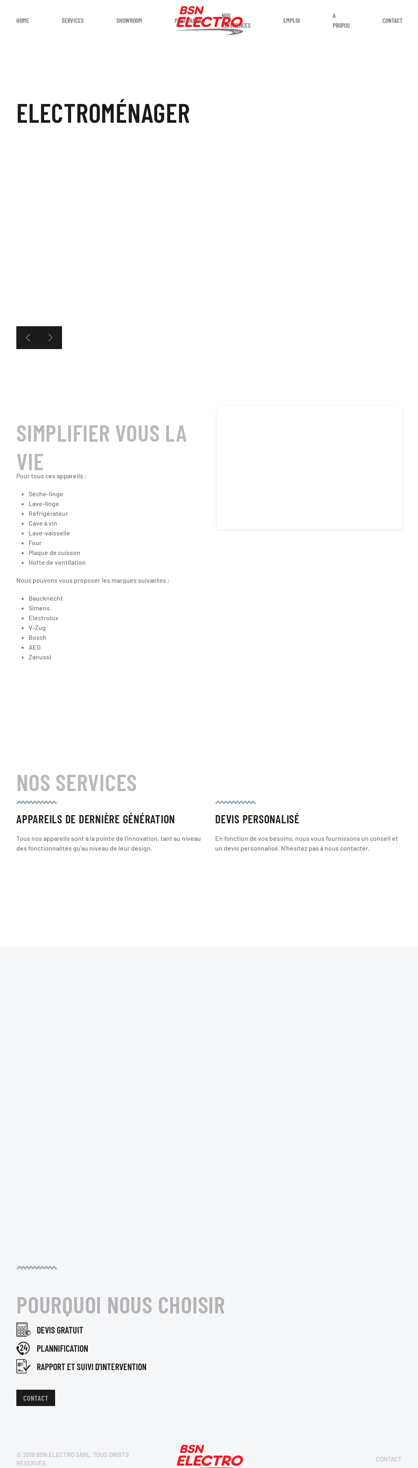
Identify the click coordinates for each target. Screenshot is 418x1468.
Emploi (291, 20)
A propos (341, 20)
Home (22, 20)
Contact (35, 1397)
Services (73, 20)
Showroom (129, 20)
